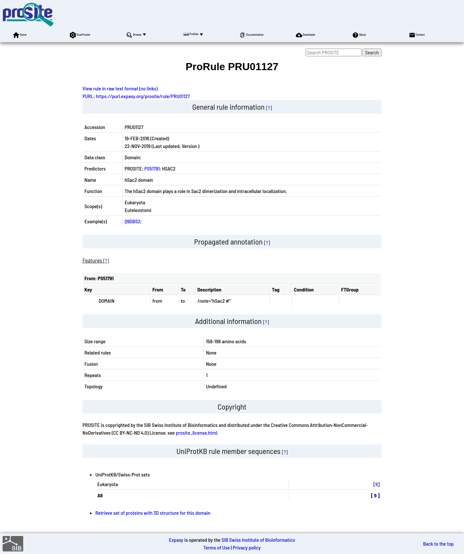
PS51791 (152, 168)
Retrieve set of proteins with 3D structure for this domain (152, 513)
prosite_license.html (196, 432)
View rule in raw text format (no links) (120, 88)
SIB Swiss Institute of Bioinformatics (258, 540)
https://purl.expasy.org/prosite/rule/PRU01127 (143, 96)
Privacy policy (247, 547)
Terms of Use (216, 547)
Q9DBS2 (132, 221)
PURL (87, 96)
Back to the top (438, 543)
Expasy (176, 540)
